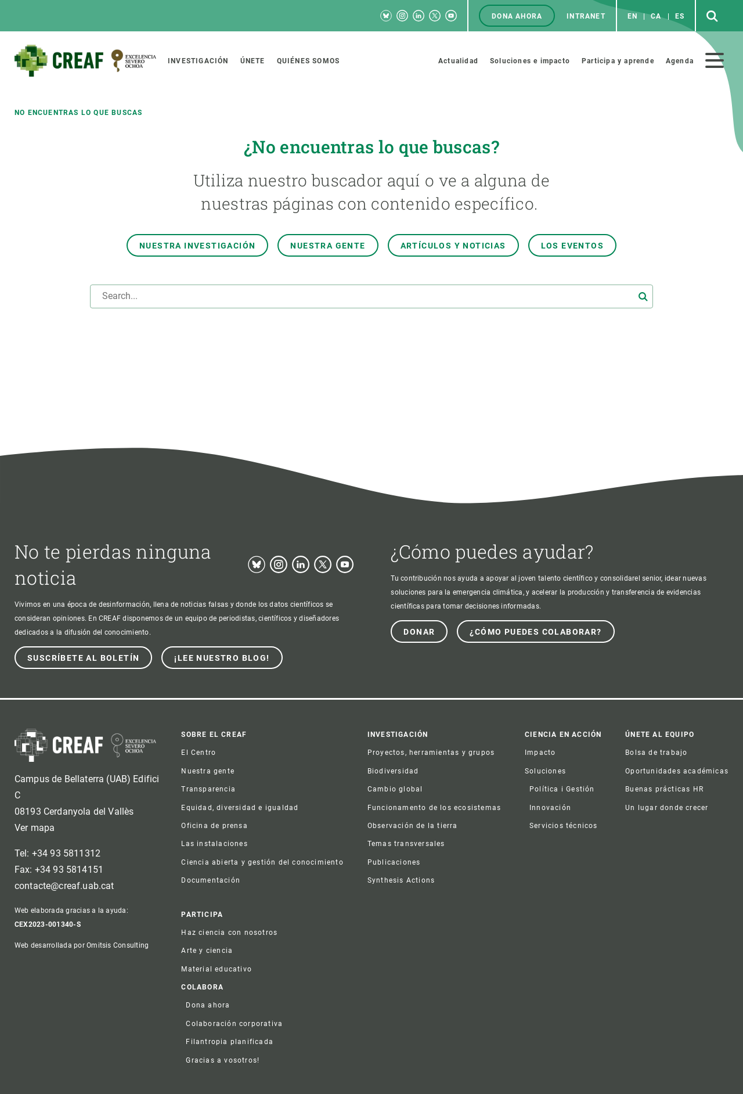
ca (656, 16)
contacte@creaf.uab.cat (64, 885)
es (679, 16)
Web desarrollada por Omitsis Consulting (82, 945)
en (632, 16)
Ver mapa (35, 827)
